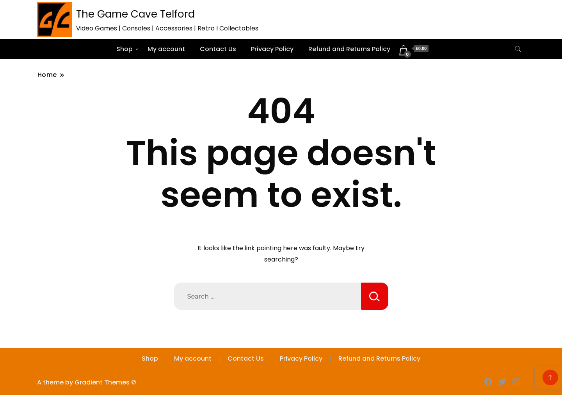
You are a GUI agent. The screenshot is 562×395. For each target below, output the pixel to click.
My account (166, 48)
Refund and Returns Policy (349, 48)
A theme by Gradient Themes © (86, 382)
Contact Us (218, 48)
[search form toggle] (518, 49)
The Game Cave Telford (135, 14)
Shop (124, 48)
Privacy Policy (272, 48)
